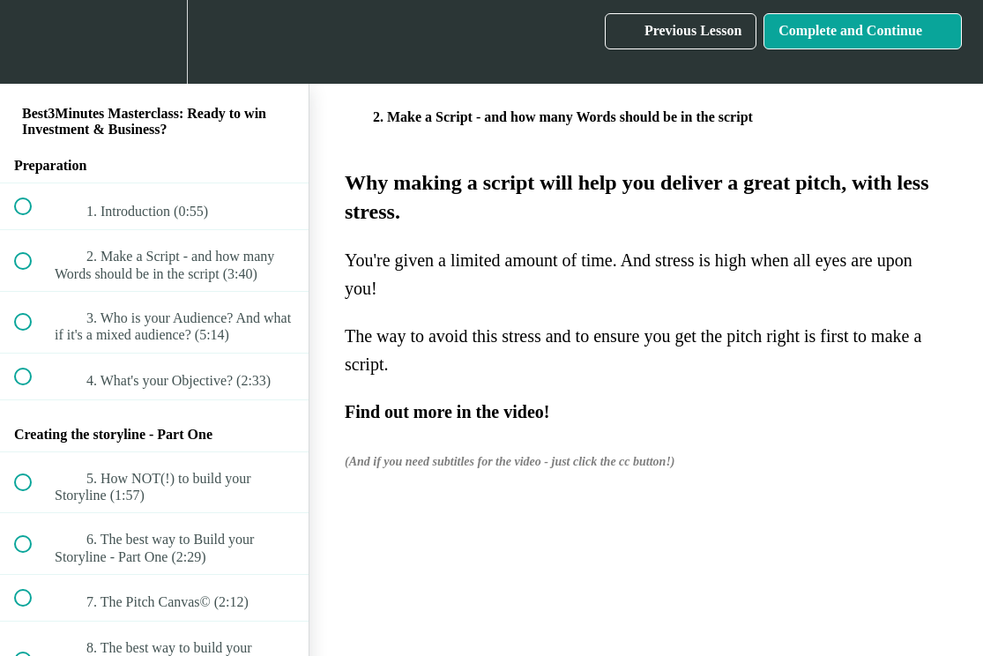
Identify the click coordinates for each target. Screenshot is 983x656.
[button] (32, 42)
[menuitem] (154, 42)
